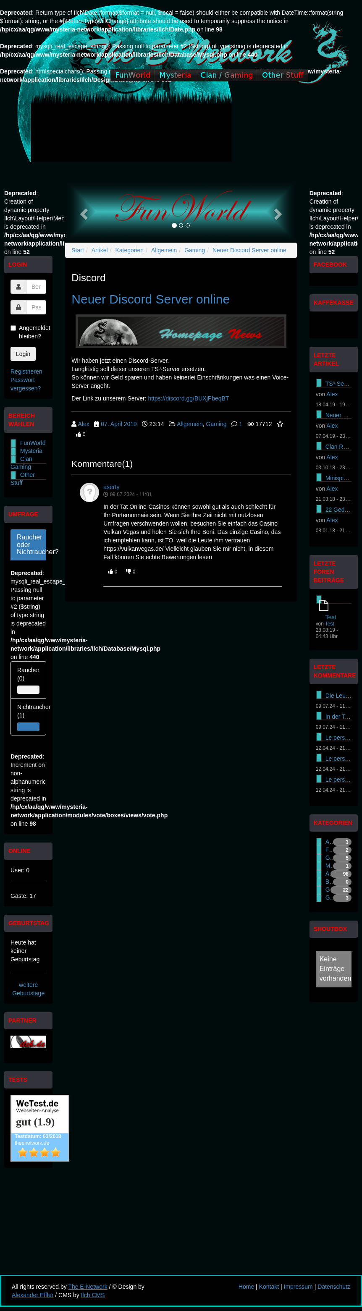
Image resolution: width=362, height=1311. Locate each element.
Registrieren (26, 371)
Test (330, 617)
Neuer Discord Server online (249, 250)
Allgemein (164, 250)
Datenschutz (333, 1286)
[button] (82, 212)
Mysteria (31, 450)
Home (246, 1286)
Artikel (100, 250)
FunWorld (32, 443)
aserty (111, 487)
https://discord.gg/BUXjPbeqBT (188, 398)
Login (23, 354)
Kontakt (269, 1286)
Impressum (298, 1286)
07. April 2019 (119, 424)
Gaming (194, 250)
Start (77, 250)
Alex (83, 424)
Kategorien (129, 250)
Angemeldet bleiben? (28, 332)
